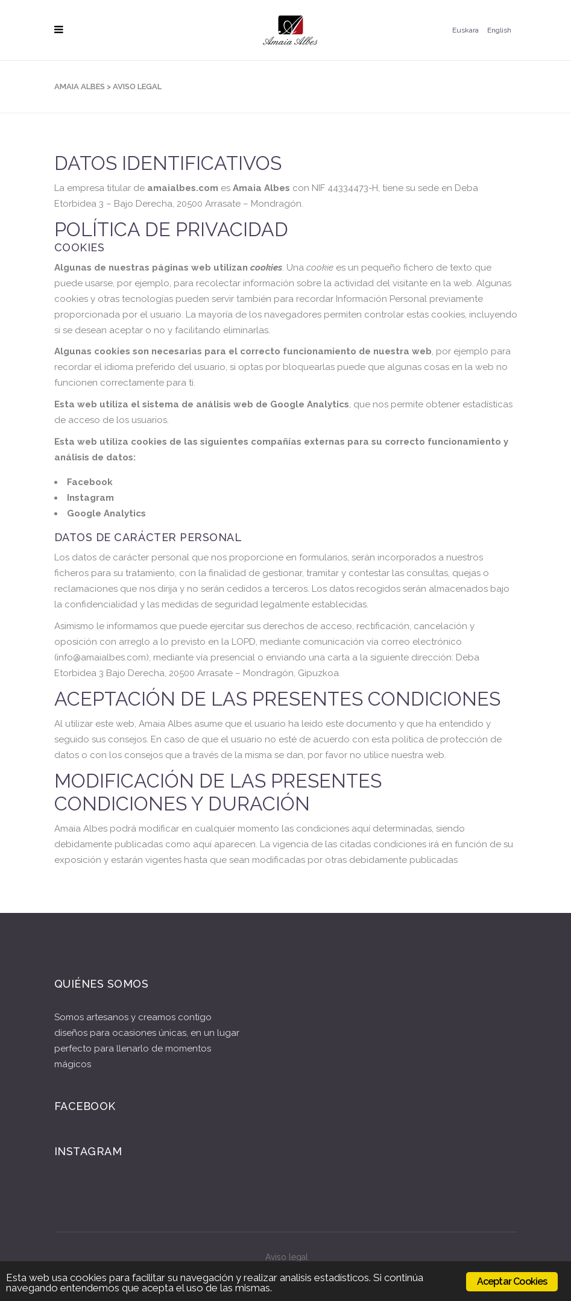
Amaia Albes (79, 86)
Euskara (465, 30)
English (499, 30)
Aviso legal (286, 1257)
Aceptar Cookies (512, 1281)
